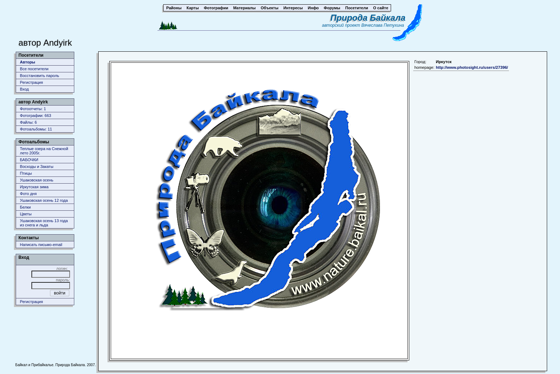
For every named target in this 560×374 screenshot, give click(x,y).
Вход (24, 89)
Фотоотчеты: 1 (33, 109)
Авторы (27, 62)
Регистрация (31, 82)
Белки (25, 207)
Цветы (26, 214)
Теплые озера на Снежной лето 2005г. (44, 151)
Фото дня (28, 193)
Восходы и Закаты (36, 166)
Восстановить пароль (39, 75)
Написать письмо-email (41, 244)
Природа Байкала (367, 17)
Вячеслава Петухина (382, 25)
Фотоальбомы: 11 (36, 129)
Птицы (26, 173)
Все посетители (34, 69)
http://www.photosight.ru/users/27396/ (472, 67)
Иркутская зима (34, 187)
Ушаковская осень (36, 180)
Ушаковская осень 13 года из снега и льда (44, 223)
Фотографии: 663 (35, 115)
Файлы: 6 (28, 122)
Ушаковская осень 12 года (44, 200)
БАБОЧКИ (29, 160)
